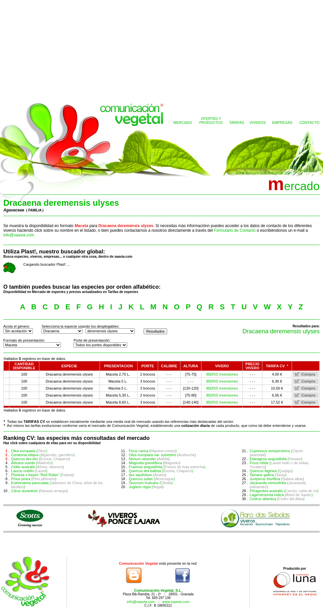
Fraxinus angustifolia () (167, 467)
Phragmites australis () (284, 491)
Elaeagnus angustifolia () (276, 459)
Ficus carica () (153, 451)
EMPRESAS (282, 123)
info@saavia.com (18, 235)
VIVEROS (257, 123)
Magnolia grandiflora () (154, 463)
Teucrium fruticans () (151, 483)
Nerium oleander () (149, 459)
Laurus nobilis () (29, 471)
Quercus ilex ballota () (161, 471)
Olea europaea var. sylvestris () (162, 455)
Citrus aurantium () (39, 491)
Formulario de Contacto (234, 230)
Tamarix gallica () (268, 475)
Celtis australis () (37, 467)
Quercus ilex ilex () (40, 459)
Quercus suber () (152, 479)
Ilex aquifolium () (147, 475)
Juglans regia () (146, 487)
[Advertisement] (161, 50)
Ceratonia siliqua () (43, 455)
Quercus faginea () (271, 471)
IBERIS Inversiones (222, 374)
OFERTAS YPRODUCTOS (210, 121)
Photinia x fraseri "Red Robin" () (42, 475)
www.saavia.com (175, 602)
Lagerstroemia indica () (281, 495)
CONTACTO (309, 123)
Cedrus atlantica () (277, 499)
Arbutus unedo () (32, 463)
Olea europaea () (29, 451)
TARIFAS (236, 123)
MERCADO (182, 123)
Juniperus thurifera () (277, 479)
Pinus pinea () (33, 479)
